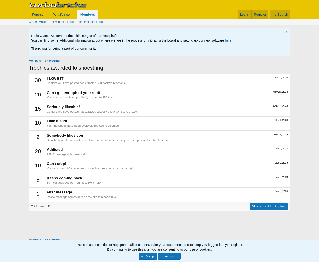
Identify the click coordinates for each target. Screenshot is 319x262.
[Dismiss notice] (286, 32)
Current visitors (38, 21)
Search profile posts (90, 21)
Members (87, 14)
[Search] (280, 14)
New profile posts (63, 21)
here (228, 40)
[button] (47, 14)
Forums (37, 14)
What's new (61, 14)
